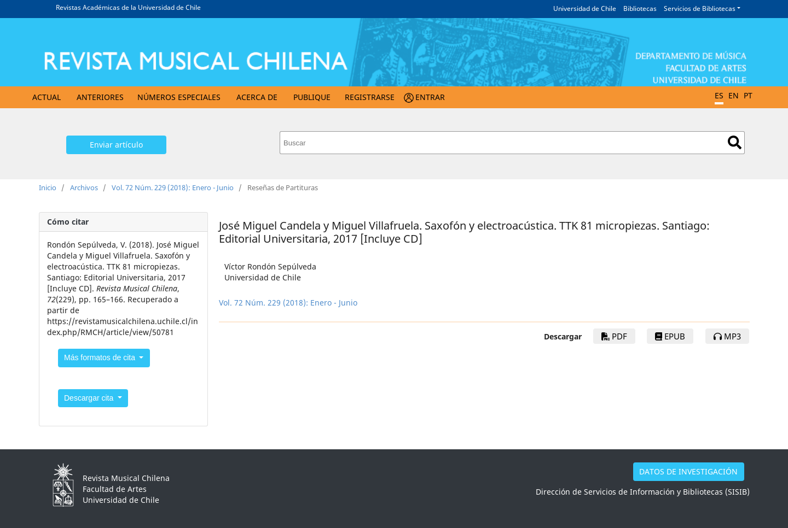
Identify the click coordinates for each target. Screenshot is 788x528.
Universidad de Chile (584, 8)
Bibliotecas (640, 8)
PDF (614, 336)
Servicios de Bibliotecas (699, 8)
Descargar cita (89, 398)
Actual (46, 97)
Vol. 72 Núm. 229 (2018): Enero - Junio (173, 187)
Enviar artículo (116, 144)
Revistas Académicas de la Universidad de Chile (128, 7)
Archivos (84, 187)
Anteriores (100, 97)
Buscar (734, 142)
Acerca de (256, 97)
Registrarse (370, 97)
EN (733, 95)
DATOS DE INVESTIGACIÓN (688, 471)
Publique (312, 97)
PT (748, 95)
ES (719, 95)
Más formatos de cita (100, 357)
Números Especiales (179, 97)
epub (670, 336)
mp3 (727, 336)
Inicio (47, 187)
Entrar (430, 97)
